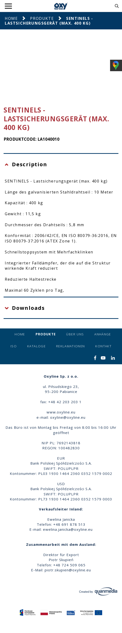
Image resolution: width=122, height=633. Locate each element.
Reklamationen (70, 346)
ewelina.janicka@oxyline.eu (68, 529)
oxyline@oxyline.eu (67, 417)
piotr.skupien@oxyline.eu (68, 570)
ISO (14, 346)
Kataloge (36, 346)
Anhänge (102, 334)
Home (11, 18)
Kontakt (103, 346)
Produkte (42, 18)
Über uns (75, 334)
